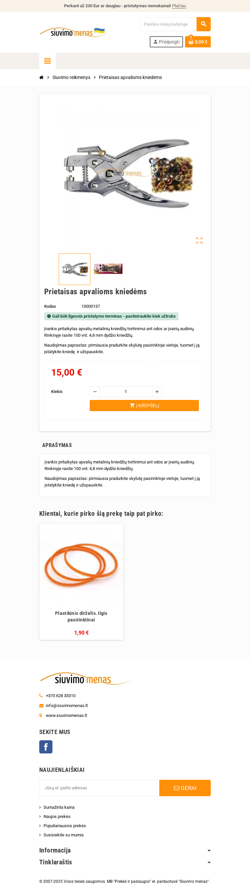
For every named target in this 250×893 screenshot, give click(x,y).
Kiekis (57, 391)
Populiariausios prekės (65, 825)
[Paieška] (175, 24)
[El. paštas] (99, 788)
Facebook (45, 746)
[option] (81, 581)
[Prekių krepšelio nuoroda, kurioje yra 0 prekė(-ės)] (198, 41)
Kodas (50, 306)
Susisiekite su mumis (64, 834)
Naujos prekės (57, 816)
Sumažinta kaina (59, 807)
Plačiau (179, 5)
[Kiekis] (126, 391)
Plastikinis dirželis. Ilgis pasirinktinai (81, 616)
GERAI (185, 788)
